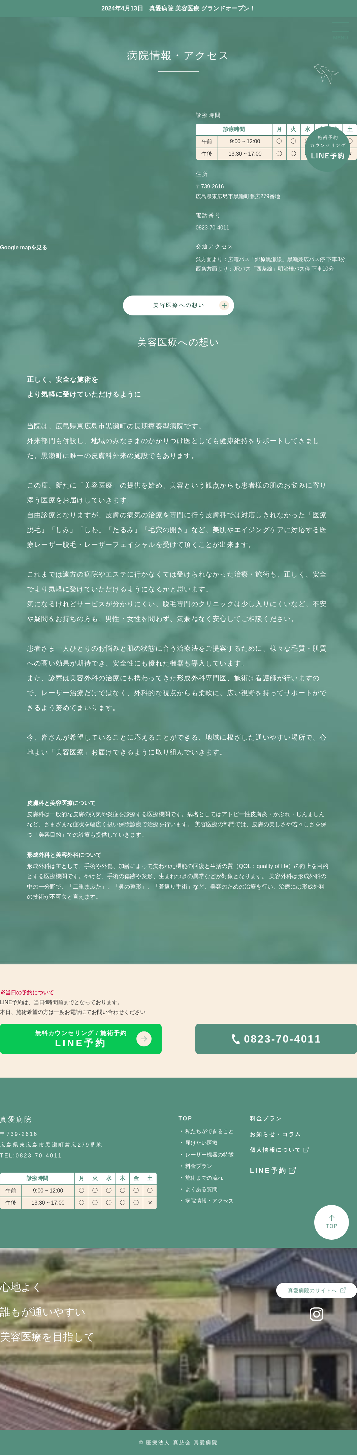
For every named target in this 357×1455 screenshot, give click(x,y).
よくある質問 (201, 1189)
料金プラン (198, 1166)
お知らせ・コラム (276, 1134)
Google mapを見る (23, 247)
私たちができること (209, 1131)
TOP (185, 1118)
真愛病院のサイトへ (312, 1290)
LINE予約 (81, 1039)
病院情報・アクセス (209, 1201)
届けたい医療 (201, 1143)
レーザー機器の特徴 (209, 1154)
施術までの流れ (204, 1178)
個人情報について (276, 1150)
